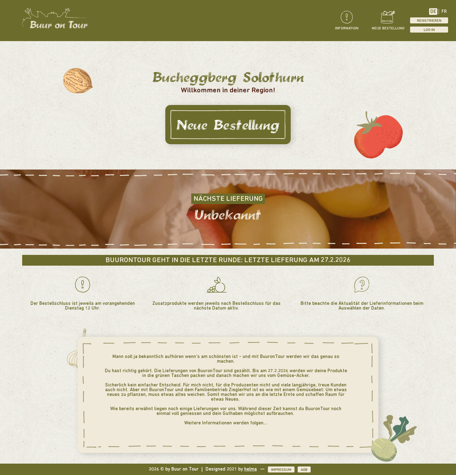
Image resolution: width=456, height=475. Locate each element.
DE (433, 11)
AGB (304, 470)
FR (444, 11)
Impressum (281, 470)
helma (250, 469)
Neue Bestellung (228, 124)
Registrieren (429, 21)
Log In (429, 30)
